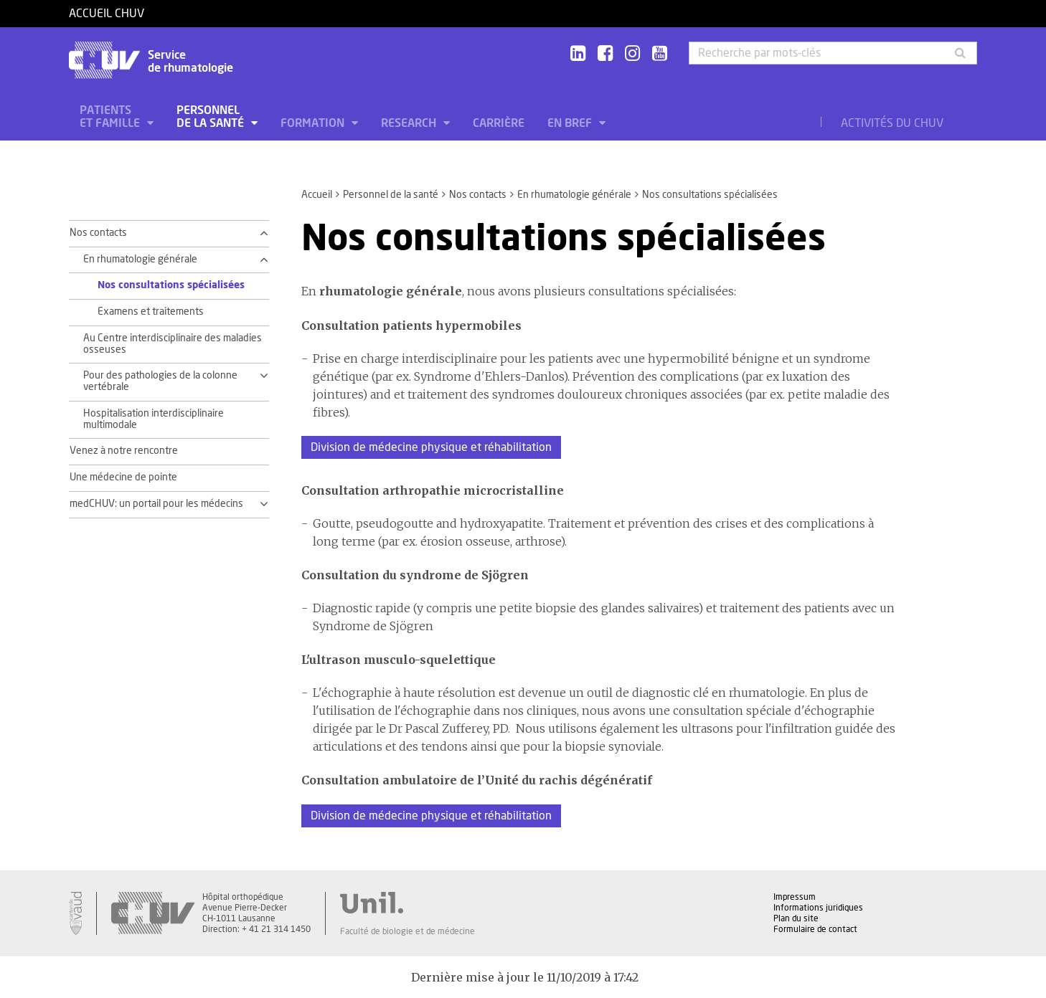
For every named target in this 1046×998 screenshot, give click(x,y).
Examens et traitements (151, 312)
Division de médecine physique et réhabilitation (431, 447)
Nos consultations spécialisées (171, 285)
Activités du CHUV (892, 123)
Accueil (316, 195)
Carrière (498, 123)
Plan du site (796, 918)
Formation (314, 123)
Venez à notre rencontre (124, 451)
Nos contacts (477, 195)
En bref (571, 123)
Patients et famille (111, 117)
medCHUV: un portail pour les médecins (156, 504)
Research (410, 123)
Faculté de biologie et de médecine (407, 931)
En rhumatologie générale (574, 195)
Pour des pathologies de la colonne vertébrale (160, 381)
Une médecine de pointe (123, 477)
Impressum (794, 897)
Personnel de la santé (211, 117)
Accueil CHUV (106, 13)
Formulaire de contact (815, 929)
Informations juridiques (818, 907)
